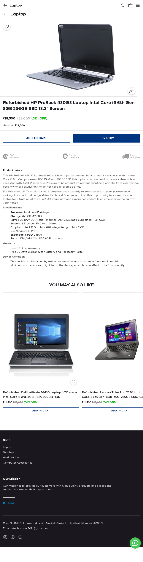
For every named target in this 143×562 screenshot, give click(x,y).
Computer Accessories (17, 462)
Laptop (7, 447)
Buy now (106, 138)
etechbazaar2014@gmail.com (30, 528)
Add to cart (36, 138)
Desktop (8, 452)
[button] (5, 5)
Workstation (11, 457)
